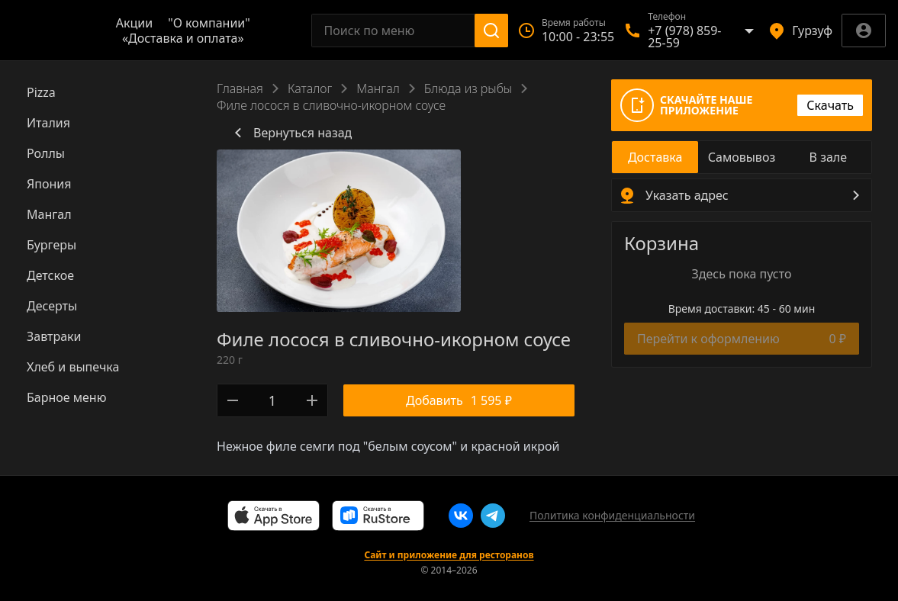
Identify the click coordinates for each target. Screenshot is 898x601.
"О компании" (209, 23)
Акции (134, 23)
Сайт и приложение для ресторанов (448, 555)
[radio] (655, 157)
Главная (240, 88)
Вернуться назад (290, 133)
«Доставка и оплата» (183, 38)
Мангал (377, 88)
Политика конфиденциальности (612, 515)
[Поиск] (491, 30)
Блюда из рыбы (468, 88)
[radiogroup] (741, 157)
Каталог (310, 88)
